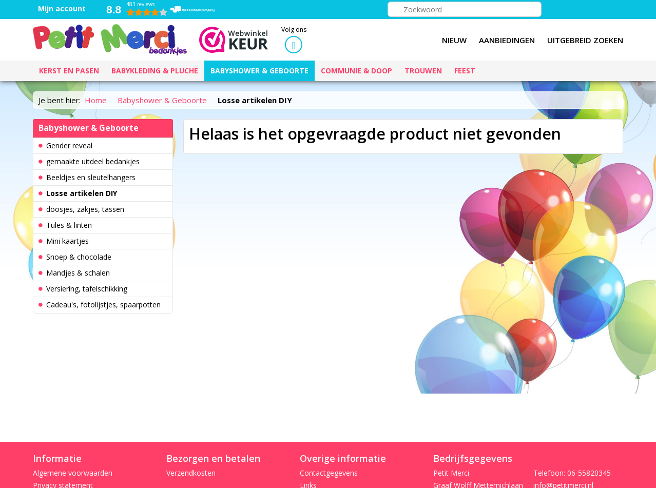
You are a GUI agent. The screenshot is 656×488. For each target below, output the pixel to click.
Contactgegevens (329, 473)
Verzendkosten (191, 473)
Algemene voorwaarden (72, 473)
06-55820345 (589, 473)
